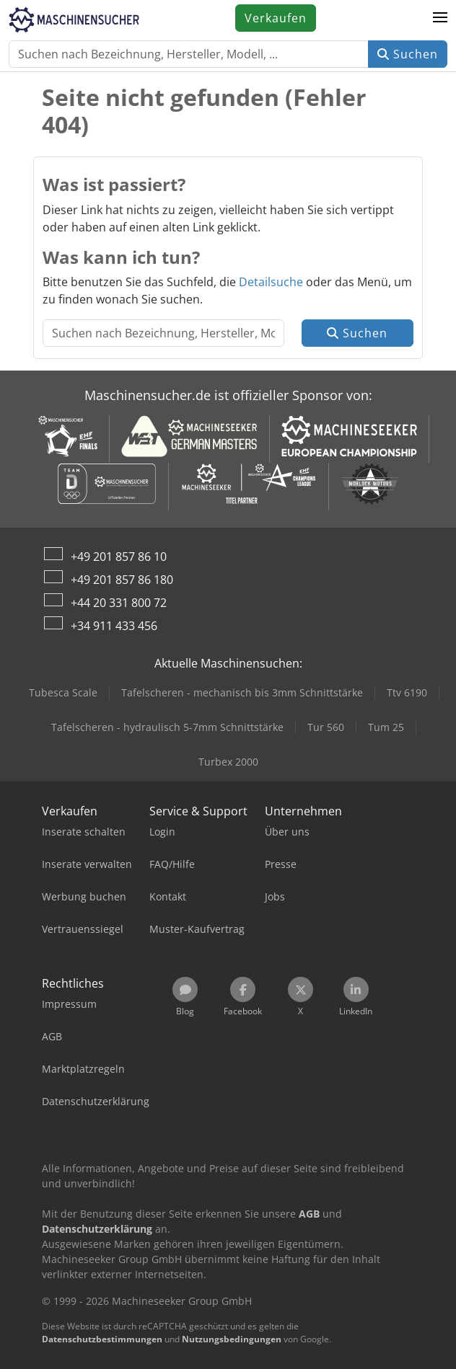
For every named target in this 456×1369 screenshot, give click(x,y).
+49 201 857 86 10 (119, 556)
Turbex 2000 (228, 761)
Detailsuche (271, 282)
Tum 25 (386, 727)
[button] (440, 18)
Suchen (407, 54)
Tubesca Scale (63, 692)
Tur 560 (325, 727)
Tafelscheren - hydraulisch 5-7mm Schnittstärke (167, 727)
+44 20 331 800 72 (119, 603)
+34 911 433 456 (114, 626)
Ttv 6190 (407, 692)
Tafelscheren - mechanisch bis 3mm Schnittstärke (242, 692)
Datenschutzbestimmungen (102, 1339)
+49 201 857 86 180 (122, 580)
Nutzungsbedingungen (231, 1339)
